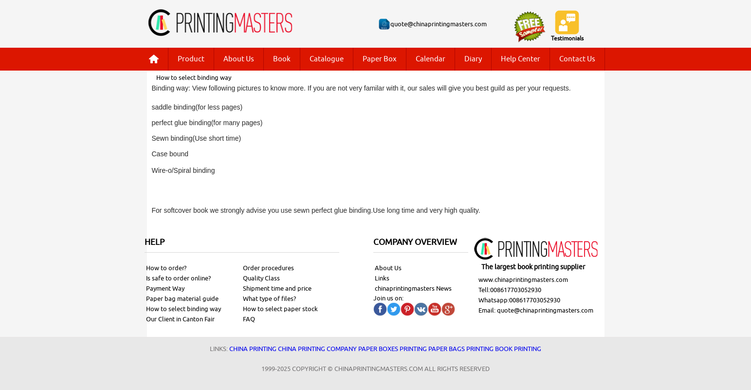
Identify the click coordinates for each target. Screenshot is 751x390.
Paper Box (380, 59)
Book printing (518, 349)
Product (191, 59)
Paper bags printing (461, 349)
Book (282, 59)
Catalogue (327, 59)
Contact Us (577, 59)
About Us (238, 59)
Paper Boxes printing (392, 349)
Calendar (430, 59)
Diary (473, 59)
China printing (252, 349)
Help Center (520, 59)
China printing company (317, 349)
